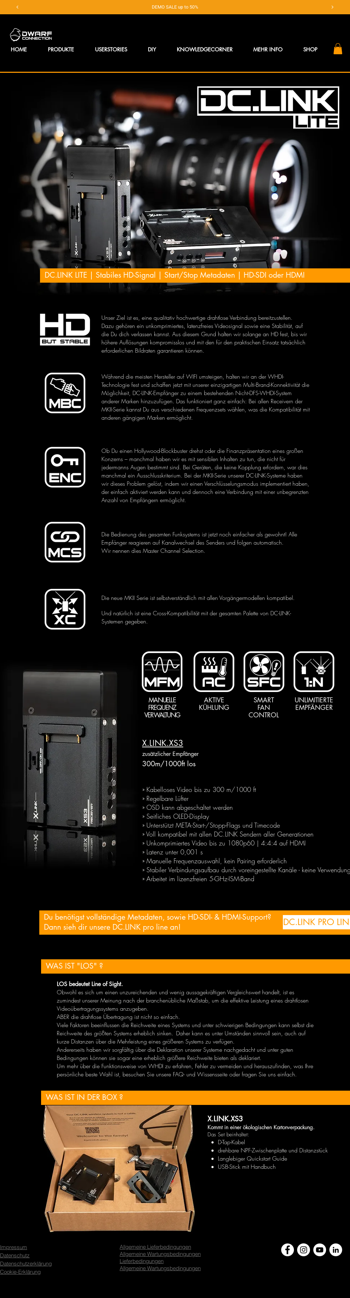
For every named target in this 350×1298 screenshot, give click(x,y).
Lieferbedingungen (142, 1246)
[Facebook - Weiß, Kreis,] (287, 1235)
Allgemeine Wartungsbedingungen (160, 1239)
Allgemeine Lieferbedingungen (155, 1232)
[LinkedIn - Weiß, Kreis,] (335, 1235)
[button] (268, 35)
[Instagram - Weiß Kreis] (303, 1235)
